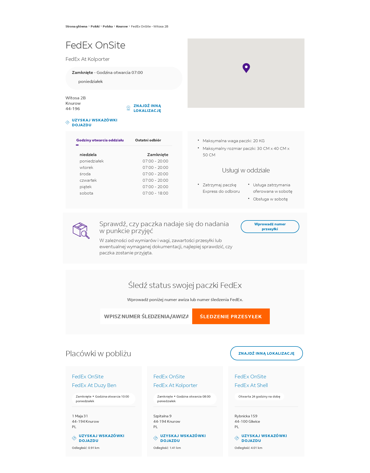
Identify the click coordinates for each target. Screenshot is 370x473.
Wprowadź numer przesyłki (270, 226)
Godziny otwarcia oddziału (100, 140)
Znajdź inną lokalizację (144, 108)
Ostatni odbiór (148, 140)
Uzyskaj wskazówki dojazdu (91, 122)
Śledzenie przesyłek (231, 316)
